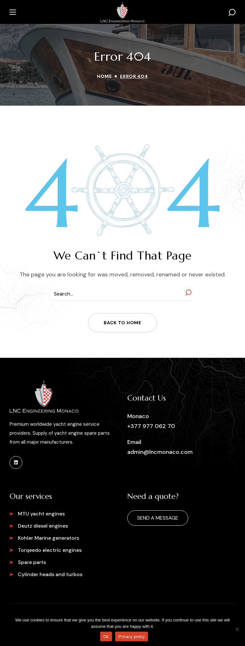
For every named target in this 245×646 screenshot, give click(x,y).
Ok (106, 636)
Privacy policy (131, 636)
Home (104, 76)
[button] (231, 12)
